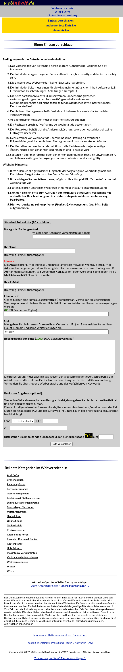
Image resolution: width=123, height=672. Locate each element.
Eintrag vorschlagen (61, 20)
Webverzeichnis (62, 8)
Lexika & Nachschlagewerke (23, 502)
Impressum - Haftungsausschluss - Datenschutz (60, 635)
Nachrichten (14, 516)
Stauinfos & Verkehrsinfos (22, 552)
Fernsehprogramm (17, 488)
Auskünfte (13, 475)
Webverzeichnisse (17, 561)
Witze (10, 571)
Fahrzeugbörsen (16, 484)
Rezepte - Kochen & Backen (22, 539)
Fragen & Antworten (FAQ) (79, 642)
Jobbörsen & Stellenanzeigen (23, 498)
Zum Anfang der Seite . (60, 585)
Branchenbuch (15, 479)
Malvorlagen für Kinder (20, 507)
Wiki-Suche (62, 11)
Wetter (11, 566)
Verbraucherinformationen (22, 557)
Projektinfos (57, 642)
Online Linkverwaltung (62, 15)
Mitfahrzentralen (16, 511)
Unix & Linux (14, 548)
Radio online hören (17, 534)
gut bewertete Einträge (61, 25)
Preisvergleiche (15, 529)
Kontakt (32, 642)
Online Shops (14, 520)
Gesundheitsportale (18, 493)
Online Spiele (14, 525)
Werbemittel (43, 642)
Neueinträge (60, 30)
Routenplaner (14, 543)
